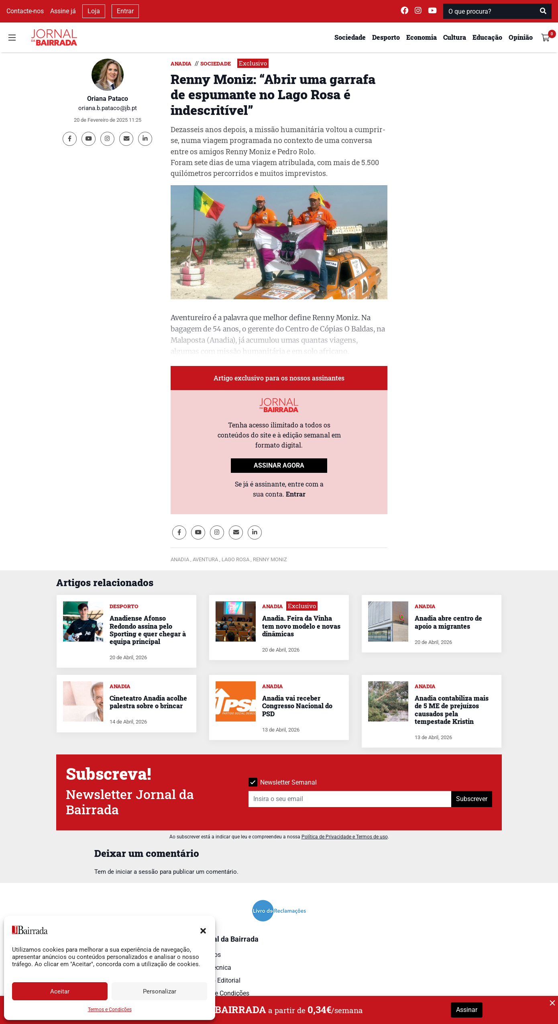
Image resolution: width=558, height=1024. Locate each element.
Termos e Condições (110, 1009)
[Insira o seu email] (350, 799)
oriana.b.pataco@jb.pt (107, 108)
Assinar (466, 1010)
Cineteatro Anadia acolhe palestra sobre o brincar (148, 702)
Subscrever (471, 799)
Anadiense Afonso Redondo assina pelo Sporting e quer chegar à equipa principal (148, 630)
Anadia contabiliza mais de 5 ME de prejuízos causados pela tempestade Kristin (452, 710)
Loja (94, 11)
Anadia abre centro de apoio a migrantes (448, 622)
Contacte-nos (25, 11)
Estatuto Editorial (216, 980)
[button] (203, 930)
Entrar (125, 11)
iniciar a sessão (137, 871)
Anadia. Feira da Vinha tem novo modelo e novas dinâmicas (301, 626)
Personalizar (159, 991)
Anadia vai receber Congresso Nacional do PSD (297, 705)
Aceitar (59, 991)
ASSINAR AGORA (279, 465)
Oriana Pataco (107, 98)
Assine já (63, 11)
